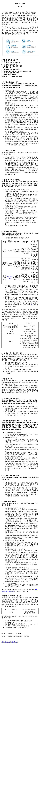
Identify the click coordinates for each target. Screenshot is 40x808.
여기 (32, 304)
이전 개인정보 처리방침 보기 (9, 642)
